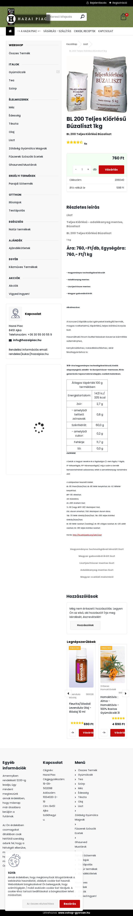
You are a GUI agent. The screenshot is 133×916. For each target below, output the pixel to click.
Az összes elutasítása (40, 903)
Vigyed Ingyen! (19, 294)
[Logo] (30, 16)
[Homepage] (10, 31)
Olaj (11, 132)
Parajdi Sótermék (21, 184)
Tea (11, 80)
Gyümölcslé (17, 72)
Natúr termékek (20, 229)
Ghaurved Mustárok (23, 165)
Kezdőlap (71, 44)
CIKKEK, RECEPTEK (85, 31)
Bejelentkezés (98, 3)
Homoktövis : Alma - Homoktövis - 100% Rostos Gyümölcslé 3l (110, 705)
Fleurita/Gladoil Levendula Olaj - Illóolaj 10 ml (80, 708)
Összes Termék (19, 53)
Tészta (13, 124)
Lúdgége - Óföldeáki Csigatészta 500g (41, 424)
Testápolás (17, 210)
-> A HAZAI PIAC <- (29, 31)
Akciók (13, 286)
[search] (83, 17)
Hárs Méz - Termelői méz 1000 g (44, 460)
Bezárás (70, 904)
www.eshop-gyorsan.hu (74, 912)
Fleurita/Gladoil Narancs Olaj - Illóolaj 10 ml (44, 386)
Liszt (12, 140)
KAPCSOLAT (105, 31)
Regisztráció (120, 3)
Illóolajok (15, 202)
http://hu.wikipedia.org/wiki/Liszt (87, 535)
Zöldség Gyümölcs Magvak (28, 148)
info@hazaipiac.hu (27, 340)
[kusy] (80, 170)
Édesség (15, 116)
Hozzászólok (85, 625)
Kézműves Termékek (23, 267)
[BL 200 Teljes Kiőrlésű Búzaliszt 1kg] (96, 84)
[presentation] (68, 693)
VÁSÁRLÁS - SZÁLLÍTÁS (57, 31)
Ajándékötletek (19, 248)
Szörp (13, 88)
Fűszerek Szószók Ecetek (26, 157)
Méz (11, 107)
